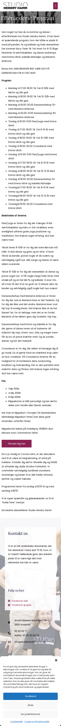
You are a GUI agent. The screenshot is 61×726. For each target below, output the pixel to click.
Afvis (30, 705)
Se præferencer (30, 714)
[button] (56, 660)
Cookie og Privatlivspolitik (36, 721)
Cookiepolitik (16, 721)
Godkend (30, 696)
